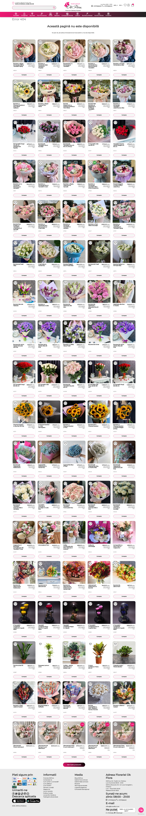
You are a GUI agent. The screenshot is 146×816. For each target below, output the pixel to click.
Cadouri (77, 15)
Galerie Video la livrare (81, 782)
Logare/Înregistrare (81, 787)
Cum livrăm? (47, 785)
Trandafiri (16, 15)
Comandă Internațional (82, 789)
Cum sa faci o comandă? (51, 782)
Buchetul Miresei (87, 15)
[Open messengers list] (141, 810)
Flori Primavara (42, 15)
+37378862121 (96, 6)
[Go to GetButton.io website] (141, 814)
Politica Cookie (48, 793)
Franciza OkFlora (48, 778)
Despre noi (46, 789)
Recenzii (77, 783)
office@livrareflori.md (112, 806)
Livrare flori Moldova (49, 795)
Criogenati (24, 15)
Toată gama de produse (50, 797)
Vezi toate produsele (74, 765)
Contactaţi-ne (47, 780)
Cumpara (24, 75)
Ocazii (50, 15)
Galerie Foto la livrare (81, 780)
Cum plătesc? (47, 783)
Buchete (32, 15)
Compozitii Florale (67, 15)
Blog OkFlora (79, 778)
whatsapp (110, 813)
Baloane (57, 15)
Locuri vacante (47, 791)
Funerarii (108, 15)
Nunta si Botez (99, 15)
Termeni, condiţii (48, 787)
